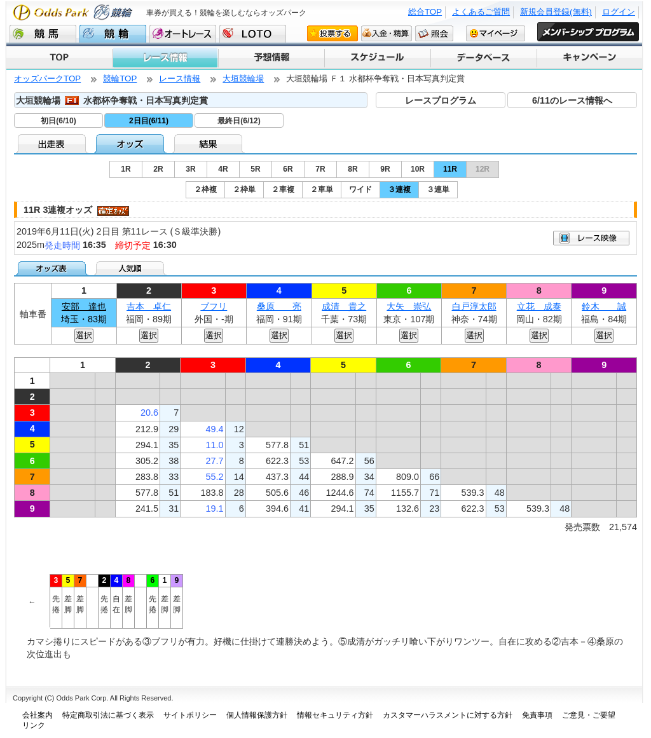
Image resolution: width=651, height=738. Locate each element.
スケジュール (377, 58)
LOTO (252, 34)
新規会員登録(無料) (556, 12)
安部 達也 (84, 306)
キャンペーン (589, 58)
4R (223, 169)
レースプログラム (440, 100)
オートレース (182, 34)
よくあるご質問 (481, 12)
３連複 (399, 189)
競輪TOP (120, 78)
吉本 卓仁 (149, 306)
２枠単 (244, 189)
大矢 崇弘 (409, 306)
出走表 (53, 143)
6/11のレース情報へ (572, 100)
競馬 (43, 34)
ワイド (360, 189)
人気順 (131, 268)
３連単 (438, 189)
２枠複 (205, 189)
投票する (332, 33)
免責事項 (537, 715)
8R (352, 169)
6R (287, 169)
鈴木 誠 (604, 306)
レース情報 (164, 58)
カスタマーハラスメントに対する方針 (447, 715)
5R (255, 169)
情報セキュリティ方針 (335, 715)
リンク (33, 725)
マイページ (495, 33)
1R (125, 169)
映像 (591, 238)
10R (418, 169)
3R (190, 169)
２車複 (282, 189)
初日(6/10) (58, 120)
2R (158, 169)
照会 (434, 33)
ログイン (618, 12)
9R (385, 169)
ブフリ (213, 306)
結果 (209, 143)
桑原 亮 (279, 306)
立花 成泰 (539, 306)
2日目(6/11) (148, 120)
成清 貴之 (344, 306)
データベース (483, 58)
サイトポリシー (190, 715)
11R (450, 169)
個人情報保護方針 (256, 715)
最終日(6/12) (238, 120)
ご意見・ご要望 (588, 715)
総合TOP (425, 12)
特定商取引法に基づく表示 (108, 715)
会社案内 (37, 715)
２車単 (321, 189)
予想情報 (270, 58)
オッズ (131, 143)
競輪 (112, 34)
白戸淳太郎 (474, 306)
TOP (59, 58)
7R (320, 169)
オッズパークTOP (47, 78)
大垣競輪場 (243, 78)
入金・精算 (386, 33)
